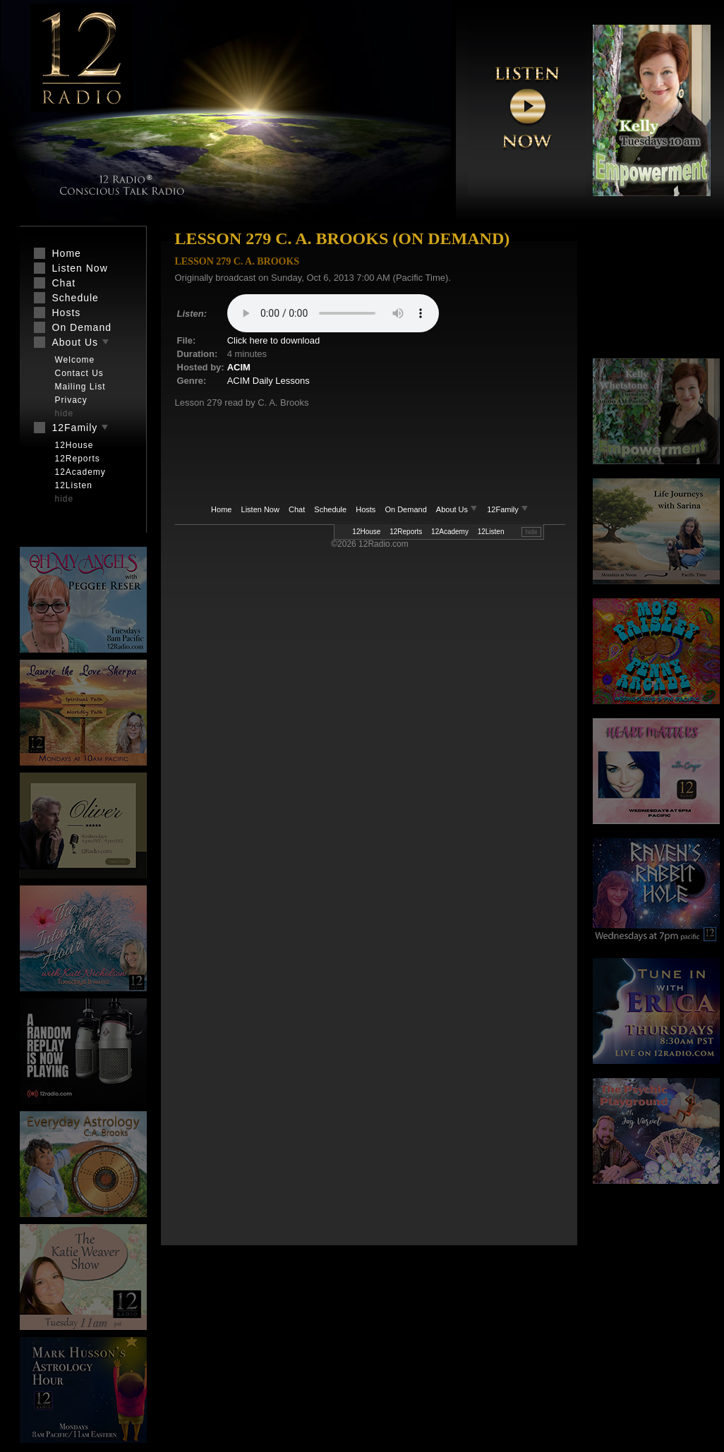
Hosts (365, 509)
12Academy (450, 532)
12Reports (406, 532)
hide (531, 532)
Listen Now (260, 509)
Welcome (75, 360)
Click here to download (273, 340)
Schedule (330, 509)
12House (366, 532)
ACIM (239, 367)
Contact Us (79, 373)
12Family (508, 509)
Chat (297, 509)
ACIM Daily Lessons (268, 380)
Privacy (71, 400)
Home (221, 509)
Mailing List (80, 387)
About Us (458, 509)
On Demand (405, 509)
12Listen (491, 532)
